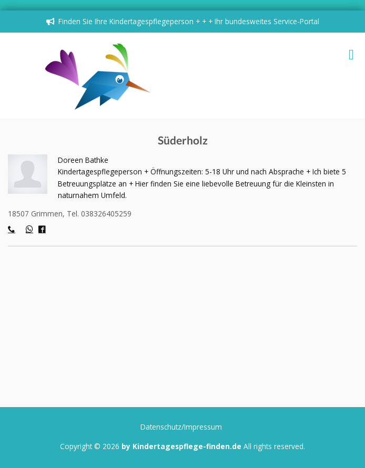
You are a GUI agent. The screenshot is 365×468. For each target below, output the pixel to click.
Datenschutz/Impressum (181, 427)
